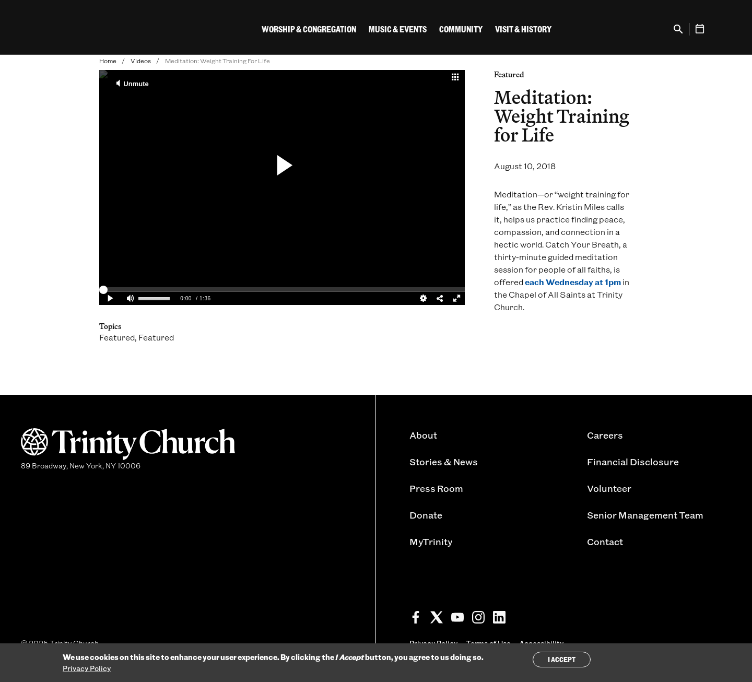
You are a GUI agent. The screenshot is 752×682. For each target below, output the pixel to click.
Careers (605, 435)
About (423, 435)
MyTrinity (430, 541)
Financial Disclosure (633, 461)
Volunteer (609, 488)
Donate (425, 515)
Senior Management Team (645, 515)
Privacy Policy (87, 668)
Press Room (436, 488)
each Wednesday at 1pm (573, 281)
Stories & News (443, 461)
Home (107, 60)
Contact (605, 541)
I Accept (561, 659)
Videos (141, 60)
